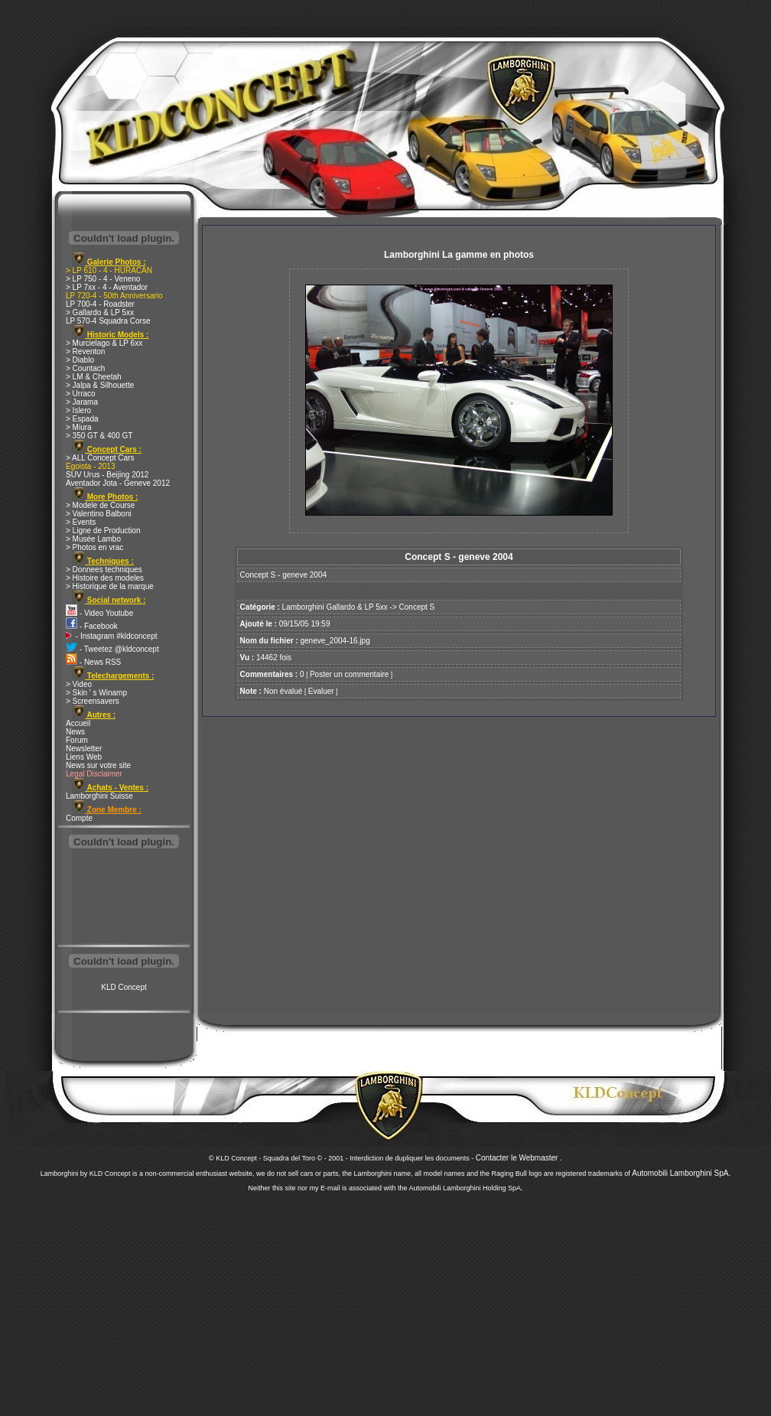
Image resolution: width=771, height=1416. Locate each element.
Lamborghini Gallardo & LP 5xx (335, 607)
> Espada (82, 419)
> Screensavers (92, 701)
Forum (77, 740)
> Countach (85, 368)
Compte (79, 818)
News (75, 732)
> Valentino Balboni (99, 513)
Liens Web (84, 757)
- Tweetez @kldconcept (112, 649)
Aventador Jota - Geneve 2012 (118, 483)
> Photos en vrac (94, 547)
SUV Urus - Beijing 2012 (107, 474)
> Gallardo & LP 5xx (100, 312)
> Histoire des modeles (105, 578)
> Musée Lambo (93, 539)
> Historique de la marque (110, 586)
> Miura (79, 427)
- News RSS (93, 662)
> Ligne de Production (103, 530)
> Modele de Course (100, 505)
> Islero (78, 410)
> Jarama (82, 402)
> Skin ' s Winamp (96, 692)
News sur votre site (98, 765)
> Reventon (85, 351)
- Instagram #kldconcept (112, 636)
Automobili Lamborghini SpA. (681, 1173)
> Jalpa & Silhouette (100, 385)
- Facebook (92, 626)
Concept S (417, 607)
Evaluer (321, 691)
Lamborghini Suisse (99, 796)
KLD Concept (123, 987)
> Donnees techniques (104, 569)
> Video (79, 684)
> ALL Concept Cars (100, 458)
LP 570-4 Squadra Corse (108, 321)
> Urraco (81, 393)
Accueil (78, 723)
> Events (81, 522)
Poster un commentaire (349, 674)
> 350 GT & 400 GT (99, 435)
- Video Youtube (99, 613)
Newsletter (84, 748)
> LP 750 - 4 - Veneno (103, 279)
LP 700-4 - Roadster (100, 304)
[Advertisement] (124, 898)
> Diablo (80, 360)
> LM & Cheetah (94, 377)
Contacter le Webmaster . (519, 1158)
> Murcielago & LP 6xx (104, 343)
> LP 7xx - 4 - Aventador (107, 287)
